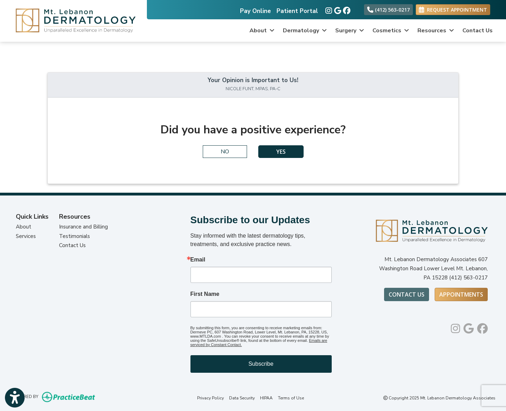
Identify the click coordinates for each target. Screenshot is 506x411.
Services (26, 236)
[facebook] (345, 9)
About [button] (261, 30)
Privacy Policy (210, 398)
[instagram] (328, 9)
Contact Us (477, 30)
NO (225, 151)
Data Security (242, 398)
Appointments (461, 294)
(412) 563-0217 (388, 9)
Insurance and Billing (83, 226)
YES (281, 151)
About (23, 226)
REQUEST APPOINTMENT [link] (453, 9)
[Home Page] (73, 20)
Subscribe (260, 364)
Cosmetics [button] (390, 30)
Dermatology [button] (305, 30)
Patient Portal (297, 11)
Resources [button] (435, 30)
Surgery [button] (349, 30)
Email (198, 260)
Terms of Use (291, 398)
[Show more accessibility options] (15, 397)
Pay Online (255, 11)
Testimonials (74, 236)
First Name (205, 294)
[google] (336, 9)
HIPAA (266, 398)
